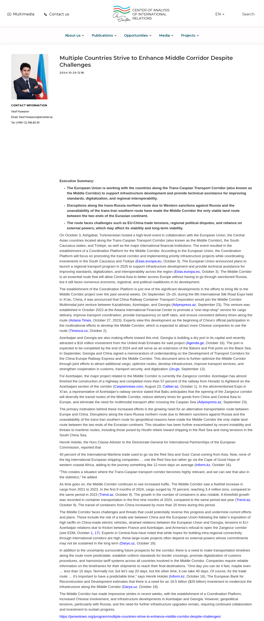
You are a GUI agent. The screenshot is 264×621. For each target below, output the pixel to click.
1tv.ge (174, 369)
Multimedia (23, 14)
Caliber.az (170, 386)
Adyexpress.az (184, 305)
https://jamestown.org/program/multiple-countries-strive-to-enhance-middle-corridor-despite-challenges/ (140, 616)
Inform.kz (203, 465)
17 (96, 533)
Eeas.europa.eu (148, 261)
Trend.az (106, 495)
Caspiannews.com (128, 386)
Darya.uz (130, 587)
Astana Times (80, 320)
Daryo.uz (128, 543)
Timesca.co (79, 331)
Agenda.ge (195, 343)
